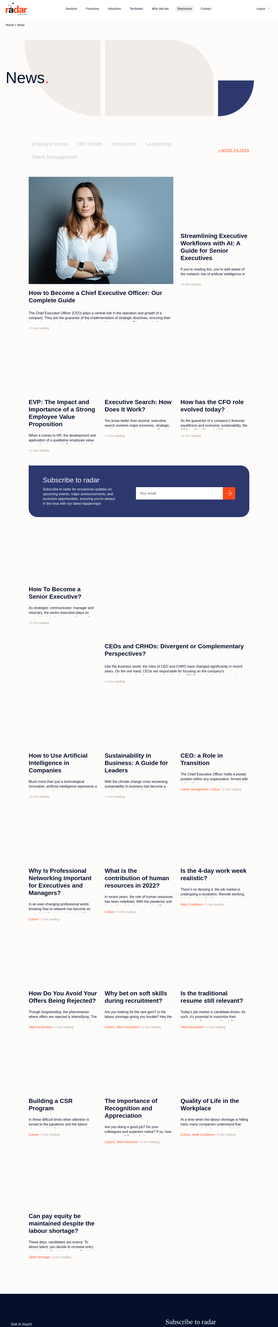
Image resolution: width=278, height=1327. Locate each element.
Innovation (124, 144)
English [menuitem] (261, 8)
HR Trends (90, 144)
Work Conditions (191, 904)
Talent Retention (127, 1142)
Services (71, 8)
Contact (206, 8)
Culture (215, 789)
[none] (263, 9)
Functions (92, 8)
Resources (184, 8)
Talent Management (54, 157)
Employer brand (49, 144)
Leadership (159, 144)
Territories (136, 8)
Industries (114, 8)
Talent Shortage (39, 1257)
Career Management (194, 789)
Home (10, 25)
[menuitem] (263, 8)
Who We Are (160, 8)
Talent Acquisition (40, 1027)
